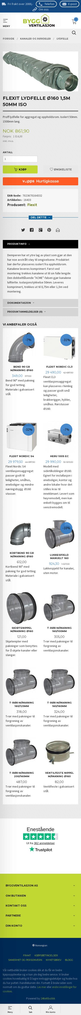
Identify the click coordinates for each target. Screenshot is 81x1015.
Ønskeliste (61, 169)
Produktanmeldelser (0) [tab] (24, 311)
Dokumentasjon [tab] (19, 303)
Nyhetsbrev (53, 960)
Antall (8, 152)
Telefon (49, 4)
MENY (5, 21)
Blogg (69, 960)
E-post (72, 4)
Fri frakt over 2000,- (20, 4)
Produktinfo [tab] (17, 244)
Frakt (27, 955)
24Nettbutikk (48, 998)
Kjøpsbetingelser (46, 955)
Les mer (41, 987)
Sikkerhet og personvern (25, 960)
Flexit (32, 204)
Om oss (44, 9)
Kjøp (20, 169)
